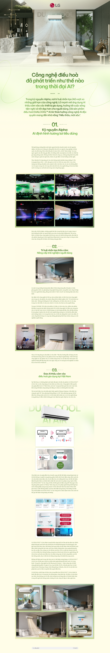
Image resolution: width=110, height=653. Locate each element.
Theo (55, 648)
